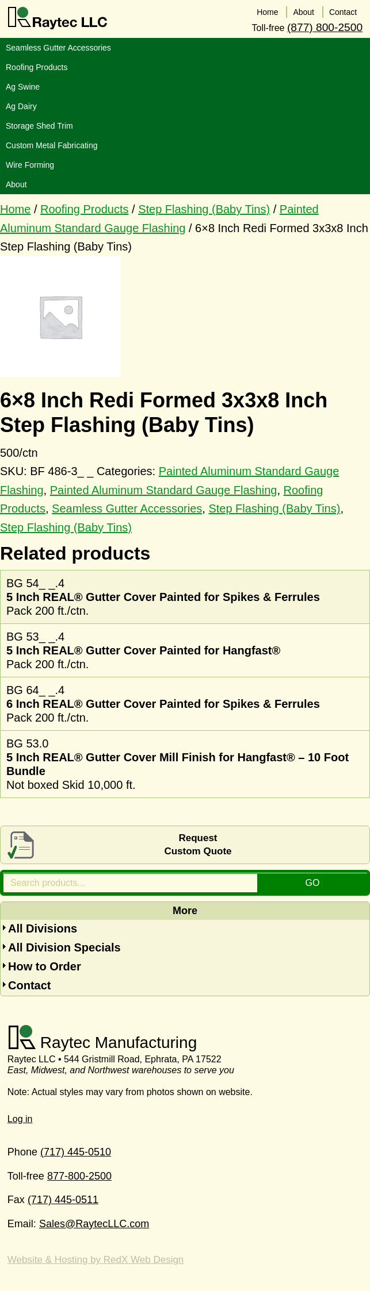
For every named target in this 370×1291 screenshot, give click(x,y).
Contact (29, 985)
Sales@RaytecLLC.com (94, 1224)
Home (15, 209)
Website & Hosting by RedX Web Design (95, 1259)
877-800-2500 (79, 1176)
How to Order (44, 966)
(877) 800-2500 (325, 27)
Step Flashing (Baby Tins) (204, 209)
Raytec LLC (57, 18)
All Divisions (42, 928)
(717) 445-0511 (63, 1199)
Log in (20, 1119)
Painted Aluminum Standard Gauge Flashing (163, 490)
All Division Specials (64, 947)
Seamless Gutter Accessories (127, 508)
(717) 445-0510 (75, 1152)
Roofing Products (84, 209)
